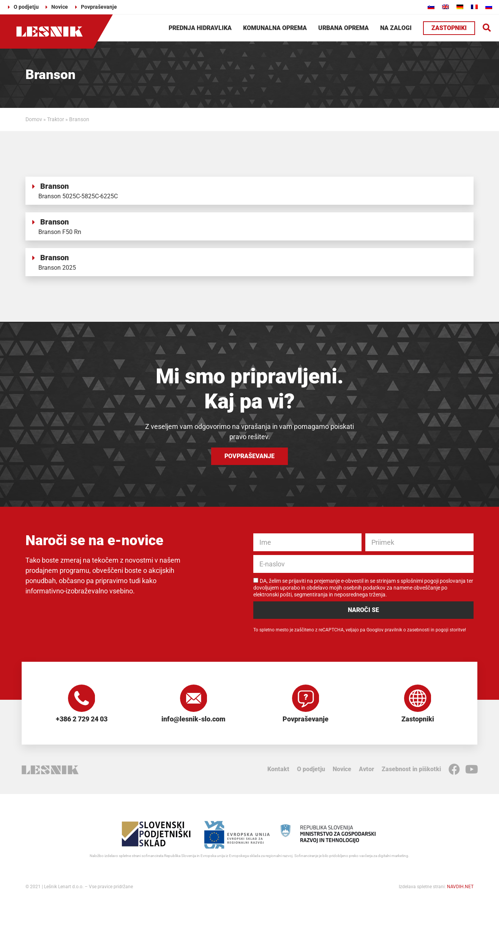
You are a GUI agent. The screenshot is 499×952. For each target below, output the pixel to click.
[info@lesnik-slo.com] (193, 700)
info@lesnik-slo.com (193, 722)
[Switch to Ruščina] (489, 6)
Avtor (366, 772)
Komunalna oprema (275, 28)
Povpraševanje (305, 722)
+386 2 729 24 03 (81, 722)
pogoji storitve (450, 630)
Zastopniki (417, 722)
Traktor (55, 119)
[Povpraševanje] (306, 700)
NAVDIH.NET (460, 889)
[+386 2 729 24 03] (81, 700)
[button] (487, 28)
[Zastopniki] (418, 700)
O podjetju (311, 772)
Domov (33, 119)
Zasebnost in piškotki (411, 772)
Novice (342, 772)
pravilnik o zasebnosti (407, 630)
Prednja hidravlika (200, 28)
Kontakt (278, 772)
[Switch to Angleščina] (445, 6)
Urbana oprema (343, 28)
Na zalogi (396, 28)
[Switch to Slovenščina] (431, 6)
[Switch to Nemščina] (460, 6)
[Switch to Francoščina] (474, 6)
